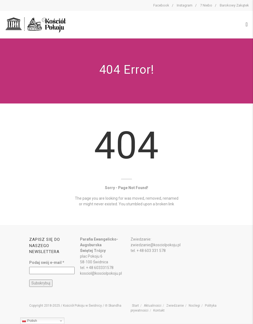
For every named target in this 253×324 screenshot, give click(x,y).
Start (135, 305)
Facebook (161, 5)
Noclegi (194, 305)
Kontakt (159, 310)
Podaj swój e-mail (46, 262)
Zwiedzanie (175, 305)
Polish (29, 321)
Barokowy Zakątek (234, 5)
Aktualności (152, 305)
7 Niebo (206, 5)
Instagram (184, 5)
